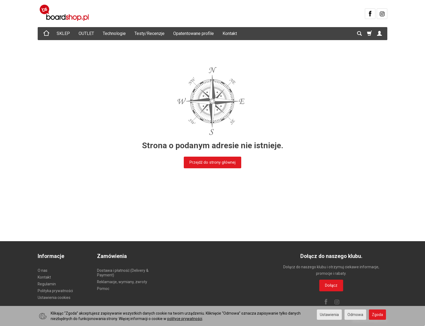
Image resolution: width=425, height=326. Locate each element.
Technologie (114, 33)
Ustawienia (329, 314)
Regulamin (47, 284)
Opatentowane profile (193, 33)
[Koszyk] (369, 33)
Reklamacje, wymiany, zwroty (122, 282)
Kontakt (230, 33)
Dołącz (331, 285)
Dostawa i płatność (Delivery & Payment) (123, 272)
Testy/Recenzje (149, 33)
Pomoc (103, 288)
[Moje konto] (379, 33)
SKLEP (63, 33)
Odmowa (355, 314)
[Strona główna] (65, 13)
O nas (42, 270)
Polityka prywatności (55, 291)
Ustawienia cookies (54, 297)
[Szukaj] (359, 33)
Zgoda (377, 314)
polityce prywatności (184, 319)
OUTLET (86, 33)
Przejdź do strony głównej (212, 162)
